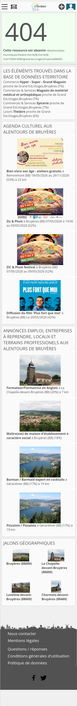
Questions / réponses (27, 649)
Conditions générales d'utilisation (39, 656)
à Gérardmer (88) (34, 525)
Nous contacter (22, 633)
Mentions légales (23, 640)
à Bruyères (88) (26, 221)
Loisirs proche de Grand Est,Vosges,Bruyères (26, 113)
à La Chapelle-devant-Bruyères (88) (35, 390)
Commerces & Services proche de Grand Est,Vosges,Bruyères (35, 94)
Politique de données (27, 663)
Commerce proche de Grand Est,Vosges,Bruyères (34, 84)
